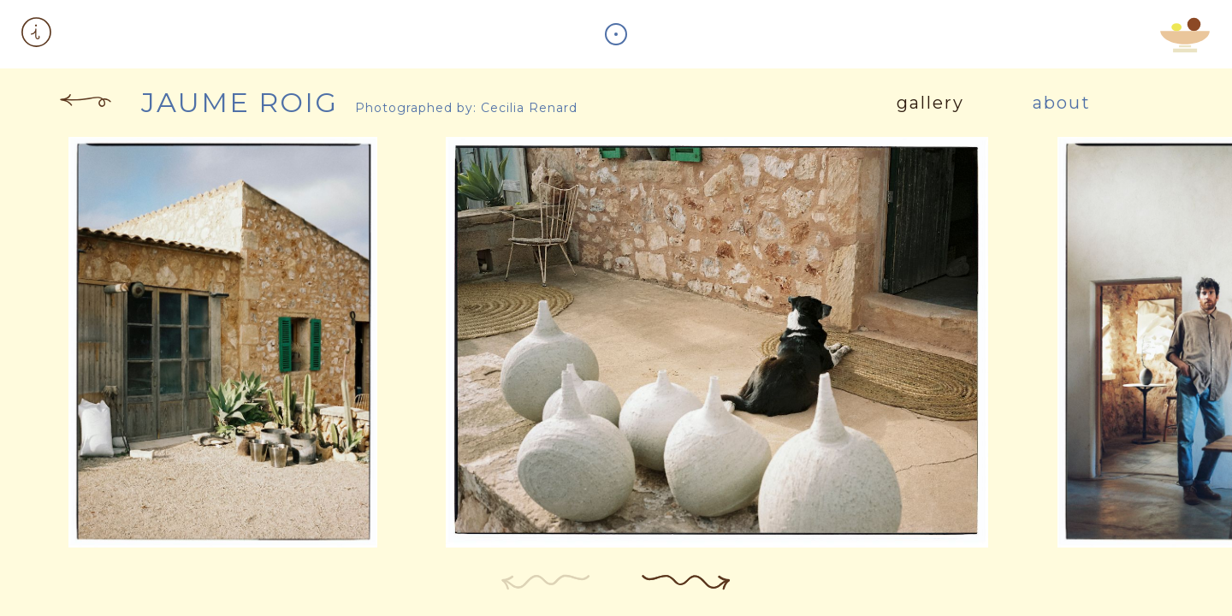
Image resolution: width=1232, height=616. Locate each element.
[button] (36, 33)
